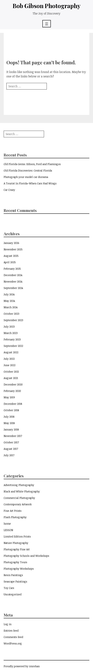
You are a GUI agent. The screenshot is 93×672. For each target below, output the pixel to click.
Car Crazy (9, 190)
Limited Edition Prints (17, 536)
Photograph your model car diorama (26, 177)
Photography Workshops (19, 568)
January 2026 (11, 243)
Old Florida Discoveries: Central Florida (28, 170)
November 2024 (13, 281)
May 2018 (9, 423)
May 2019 (9, 397)
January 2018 (11, 429)
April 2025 (10, 262)
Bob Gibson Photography (47, 6)
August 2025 (11, 256)
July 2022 (9, 358)
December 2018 (13, 403)
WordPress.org (13, 643)
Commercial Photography (19, 498)
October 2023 (11, 313)
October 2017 (11, 442)
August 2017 (11, 449)
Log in (7, 624)
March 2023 (11, 333)
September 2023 (13, 320)
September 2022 (13, 346)
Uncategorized (12, 594)
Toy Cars (9, 588)
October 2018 (11, 410)
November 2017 (13, 436)
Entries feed (11, 630)
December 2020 (13, 384)
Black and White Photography (22, 491)
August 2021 (11, 378)
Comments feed (13, 637)
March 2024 (11, 307)
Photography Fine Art (17, 549)
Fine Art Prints (12, 510)
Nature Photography (16, 543)
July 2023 (9, 326)
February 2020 (12, 391)
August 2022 (11, 352)
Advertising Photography (19, 485)
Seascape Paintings (15, 581)
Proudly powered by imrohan (22, 666)
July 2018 (9, 416)
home (7, 523)
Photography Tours (15, 562)
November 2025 (13, 249)
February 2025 (12, 268)
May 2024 (9, 301)
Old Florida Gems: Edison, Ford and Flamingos (32, 164)
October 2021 (11, 371)
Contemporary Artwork (18, 504)
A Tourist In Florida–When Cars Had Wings (30, 183)
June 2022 (9, 365)
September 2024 (13, 288)
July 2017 (9, 455)
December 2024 (13, 275)
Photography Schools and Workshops (26, 555)
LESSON (8, 530)
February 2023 (12, 339)
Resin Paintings (13, 575)
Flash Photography (15, 517)
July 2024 (9, 294)
